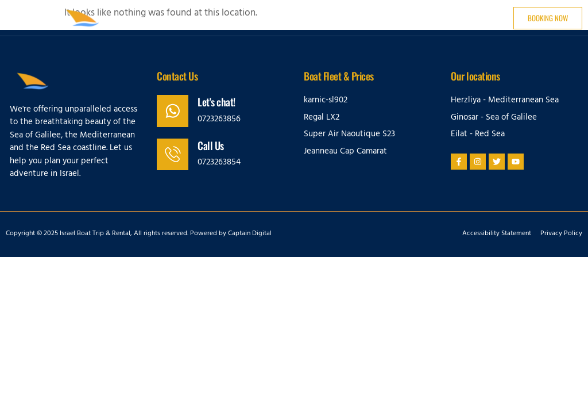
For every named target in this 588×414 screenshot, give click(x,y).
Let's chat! (217, 101)
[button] (26, 18)
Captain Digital (250, 234)
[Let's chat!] (173, 111)
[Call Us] (173, 155)
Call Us (211, 145)
